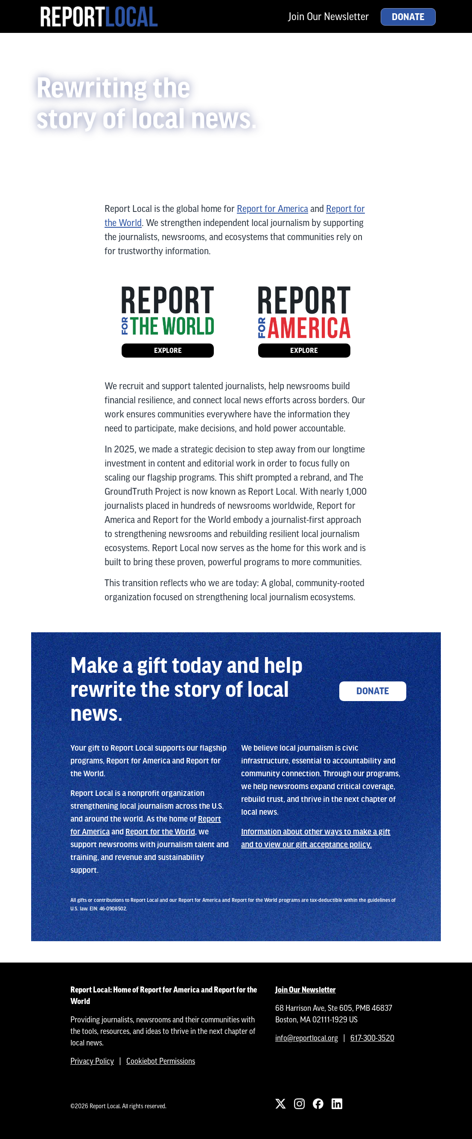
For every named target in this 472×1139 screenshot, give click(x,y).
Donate (408, 17)
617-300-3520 (372, 1037)
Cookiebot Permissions (160, 1061)
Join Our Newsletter (328, 16)
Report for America (272, 208)
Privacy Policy (92, 1061)
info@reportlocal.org (306, 1037)
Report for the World (160, 832)
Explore (168, 350)
